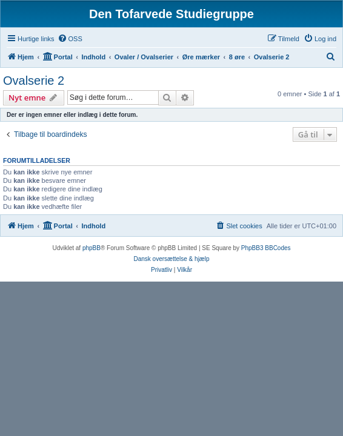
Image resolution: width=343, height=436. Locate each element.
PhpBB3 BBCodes (266, 248)
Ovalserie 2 (33, 80)
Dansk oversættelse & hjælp (171, 259)
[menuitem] (70, 38)
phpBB (91, 248)
